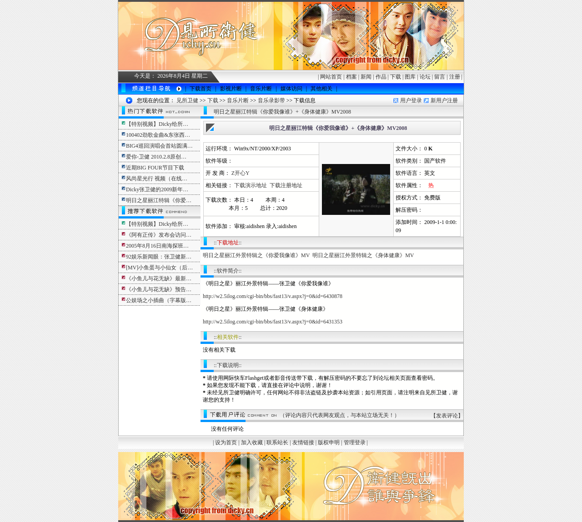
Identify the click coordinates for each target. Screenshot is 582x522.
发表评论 (447, 416)
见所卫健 (187, 100)
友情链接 (303, 442)
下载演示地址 (250, 185)
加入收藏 (252, 442)
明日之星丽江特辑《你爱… (158, 200)
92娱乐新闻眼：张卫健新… (158, 257)
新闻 (366, 77)
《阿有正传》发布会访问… (158, 235)
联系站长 (277, 442)
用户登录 (411, 100)
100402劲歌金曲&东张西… (158, 135)
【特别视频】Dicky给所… (157, 124)
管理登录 (355, 442)
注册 (454, 77)
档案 (351, 77)
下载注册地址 (286, 185)
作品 (381, 77)
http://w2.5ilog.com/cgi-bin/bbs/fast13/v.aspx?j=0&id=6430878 (272, 296)
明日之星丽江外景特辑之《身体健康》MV (363, 255)
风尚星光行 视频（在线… (156, 178)
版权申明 (329, 442)
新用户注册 (444, 100)
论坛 (425, 77)
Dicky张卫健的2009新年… (157, 189)
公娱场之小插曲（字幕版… (158, 300)
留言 (439, 77)
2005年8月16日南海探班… (157, 246)
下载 (395, 77)
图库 (410, 77)
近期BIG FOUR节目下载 (155, 167)
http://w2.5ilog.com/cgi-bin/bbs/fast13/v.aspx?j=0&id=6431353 (272, 321)
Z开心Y (240, 173)
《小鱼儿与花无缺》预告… (158, 289)
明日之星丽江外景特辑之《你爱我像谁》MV (256, 255)
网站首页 (331, 77)
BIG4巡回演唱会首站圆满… (159, 146)
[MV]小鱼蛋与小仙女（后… (159, 267)
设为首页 (226, 442)
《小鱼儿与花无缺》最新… (158, 278)
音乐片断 (238, 100)
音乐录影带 (271, 100)
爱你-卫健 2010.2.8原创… (156, 157)
